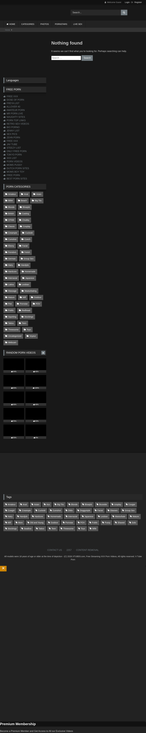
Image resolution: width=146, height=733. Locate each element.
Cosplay (12, 224)
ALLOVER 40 (11, 106)
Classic (26, 218)
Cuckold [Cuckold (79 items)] (41, 494)
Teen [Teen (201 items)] (53, 512)
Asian (38, 194)
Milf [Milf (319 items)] (9, 506)
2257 (69, 534)
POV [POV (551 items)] (82, 506)
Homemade (29, 260)
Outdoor (37, 284)
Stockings (28, 303)
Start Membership (9, 731)
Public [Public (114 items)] (95, 506)
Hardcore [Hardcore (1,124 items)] (39, 500)
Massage (12, 278)
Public (11, 296)
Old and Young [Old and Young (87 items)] (36, 506)
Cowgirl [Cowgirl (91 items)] (11, 494)
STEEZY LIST (12, 148)
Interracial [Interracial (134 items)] (72, 500)
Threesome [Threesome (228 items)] (68, 512)
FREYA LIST (11, 103)
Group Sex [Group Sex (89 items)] (130, 494)
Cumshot (27, 230)
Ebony (25, 236)
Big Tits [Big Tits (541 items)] (60, 488)
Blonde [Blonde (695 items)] (74, 488)
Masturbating (30, 278)
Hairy (10, 254)
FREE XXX (10, 96)
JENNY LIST (11, 130)
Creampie (27, 224)
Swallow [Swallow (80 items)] (27, 512)
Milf (24, 284)
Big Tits (37, 200)
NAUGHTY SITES (14, 117)
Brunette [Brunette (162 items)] (103, 488)
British (11, 212)
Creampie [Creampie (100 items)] (26, 494)
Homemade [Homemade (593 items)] (55, 500)
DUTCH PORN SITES (16, 168)
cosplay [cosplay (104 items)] (117, 488)
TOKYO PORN (12, 154)
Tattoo (11, 309)
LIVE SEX (77, 24)
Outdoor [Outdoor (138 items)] (54, 506)
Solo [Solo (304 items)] (134, 506)
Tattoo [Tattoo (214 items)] (41, 512)
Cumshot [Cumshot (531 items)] (57, 494)
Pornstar (23, 290)
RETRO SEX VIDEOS (16, 124)
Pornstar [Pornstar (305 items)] (69, 506)
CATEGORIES (27, 24)
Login (127, 2)
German (12, 248)
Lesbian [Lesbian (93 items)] (104, 500)
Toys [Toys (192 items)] (83, 512)
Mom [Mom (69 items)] (20, 506)
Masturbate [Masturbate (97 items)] (120, 500)
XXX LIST (10, 158)
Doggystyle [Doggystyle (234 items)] (85, 494)
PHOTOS (44, 24)
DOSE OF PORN (13, 100)
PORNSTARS (61, 24)
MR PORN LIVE (13, 113)
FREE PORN (11, 175)
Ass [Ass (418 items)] (48, 488)
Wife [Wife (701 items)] (94, 512)
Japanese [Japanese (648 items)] (88, 500)
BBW (10, 200)
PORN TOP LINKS (14, 120)
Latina (11, 272)
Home (7, 30)
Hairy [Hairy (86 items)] (10, 500)
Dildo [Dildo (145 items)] (70, 494)
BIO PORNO (11, 127)
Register (138, 2)
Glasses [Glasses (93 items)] (113, 494)
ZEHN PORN (11, 137)
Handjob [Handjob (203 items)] (24, 500)
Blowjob (26, 206)
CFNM (39, 212)
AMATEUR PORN (14, 110)
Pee (10, 290)
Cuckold (12, 230)
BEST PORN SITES (15, 178)
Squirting (12, 303)
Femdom (12, 242)
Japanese (29, 266)
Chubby (11, 218)
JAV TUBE (10, 144)
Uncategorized (14, 321)
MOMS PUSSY (12, 165)
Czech (11, 236)
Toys (28, 315)
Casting (25, 212)
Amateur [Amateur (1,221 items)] (11, 488)
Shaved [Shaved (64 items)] (121, 506)
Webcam (12, 327)
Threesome (13, 315)
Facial (38, 236)
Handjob (25, 254)
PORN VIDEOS (13, 161)
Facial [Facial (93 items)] (100, 494)
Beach (24, 200)
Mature (11, 284)
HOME (12, 24)
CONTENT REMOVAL (87, 534)
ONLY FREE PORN (15, 151)
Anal (26, 194)
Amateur (12, 194)
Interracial (12, 266)
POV (37, 290)
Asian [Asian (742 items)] (36, 488)
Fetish (27, 242)
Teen (24, 309)
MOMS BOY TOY (13, 172)
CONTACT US (54, 534)
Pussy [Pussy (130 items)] (107, 506)
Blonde (11, 206)
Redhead (26, 296)
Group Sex (28, 248)
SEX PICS (10, 134)
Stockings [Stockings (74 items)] (12, 512)
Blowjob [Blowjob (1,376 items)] (88, 488)
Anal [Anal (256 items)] (25, 488)
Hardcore (12, 260)
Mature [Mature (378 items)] (136, 500)
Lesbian (25, 272)
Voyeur (32, 321)
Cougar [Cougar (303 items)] (131, 488)
